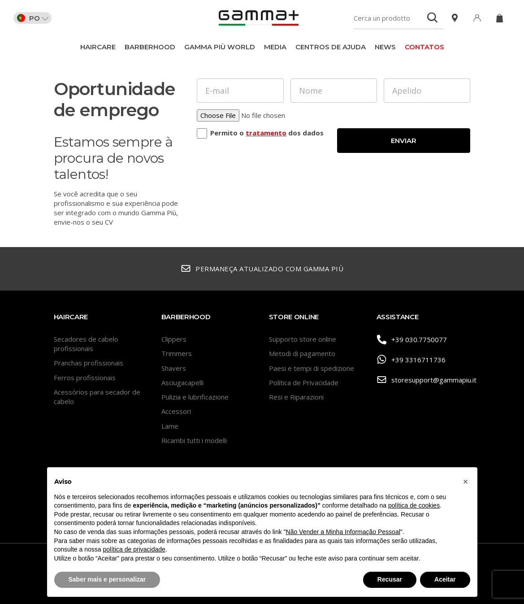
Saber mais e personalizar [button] (107, 579)
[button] (466, 481)
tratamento (266, 132)
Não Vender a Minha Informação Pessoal (343, 531)
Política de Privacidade (303, 382)
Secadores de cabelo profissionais (86, 344)
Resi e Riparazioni (296, 396)
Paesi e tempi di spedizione (311, 368)
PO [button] (32, 18)
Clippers (173, 339)
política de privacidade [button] (134, 549)
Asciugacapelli (182, 382)
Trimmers (176, 353)
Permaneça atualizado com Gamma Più (262, 269)
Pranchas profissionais (88, 362)
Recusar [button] (389, 579)
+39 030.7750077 (412, 340)
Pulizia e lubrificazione (195, 396)
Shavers (173, 368)
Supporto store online (302, 339)
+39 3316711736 (411, 360)
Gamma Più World (219, 47)
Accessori (176, 411)
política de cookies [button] (414, 505)
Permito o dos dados (267, 132)
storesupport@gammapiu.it (424, 380)
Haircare (98, 47)
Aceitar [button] (444, 579)
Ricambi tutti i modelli (194, 440)
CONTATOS (424, 47)
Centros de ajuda (330, 47)
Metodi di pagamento (302, 353)
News (385, 47)
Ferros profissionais (85, 377)
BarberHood (150, 47)
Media (275, 47)
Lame (169, 425)
